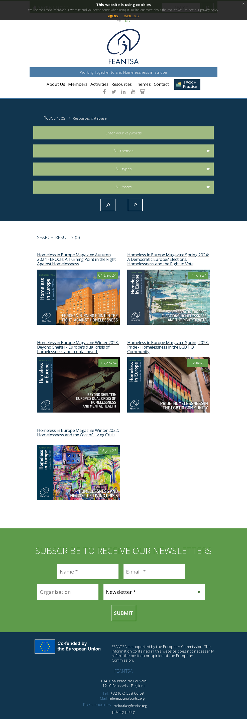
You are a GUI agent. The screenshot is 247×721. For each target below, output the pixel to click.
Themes (143, 85)
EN (128, 20)
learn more (132, 16)
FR (118, 20)
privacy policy (123, 713)
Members (77, 85)
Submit (123, 614)
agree (112, 15)
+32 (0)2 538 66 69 (127, 694)
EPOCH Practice (190, 84)
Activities (99, 85)
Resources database (90, 120)
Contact (161, 85)
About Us (56, 85)
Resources (121, 85)
